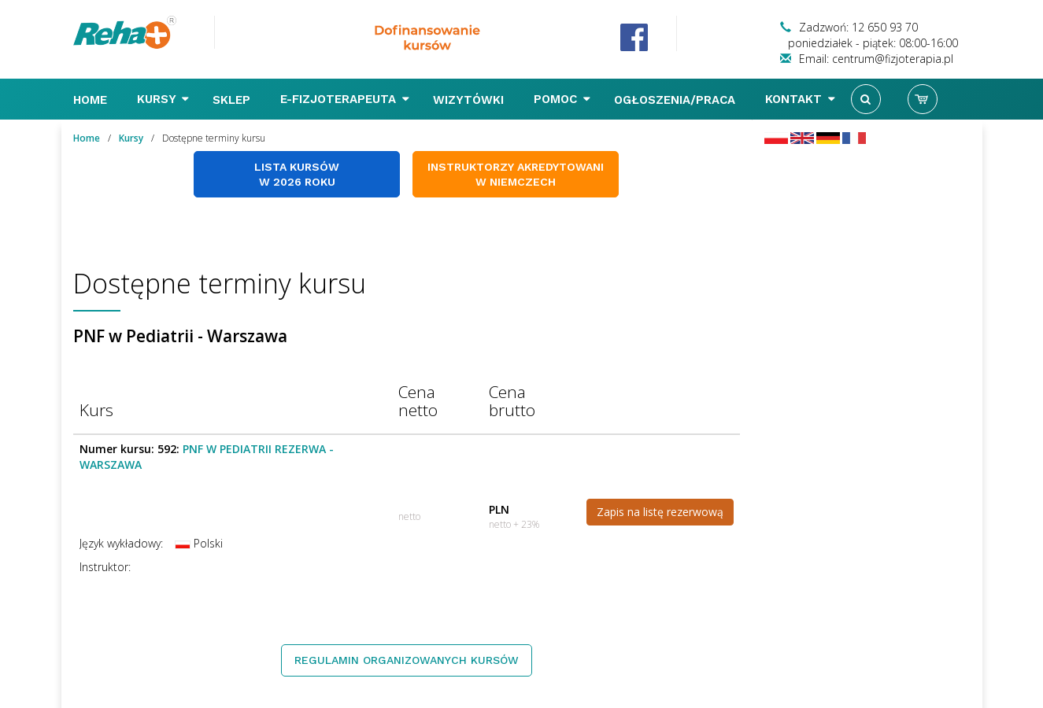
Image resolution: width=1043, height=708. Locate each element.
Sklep (233, 100)
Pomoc (562, 99)
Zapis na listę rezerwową (660, 511)
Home (92, 100)
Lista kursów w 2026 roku (296, 174)
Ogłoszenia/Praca (676, 100)
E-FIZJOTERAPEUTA (344, 99)
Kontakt (800, 99)
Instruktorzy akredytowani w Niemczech (515, 174)
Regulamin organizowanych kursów (406, 660)
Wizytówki (470, 100)
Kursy (163, 99)
